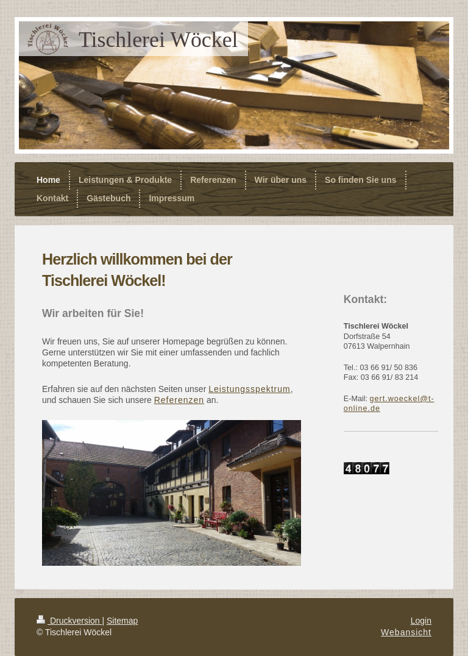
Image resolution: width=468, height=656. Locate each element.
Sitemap (122, 621)
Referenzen (179, 400)
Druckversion (69, 621)
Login (421, 621)
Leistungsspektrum (249, 389)
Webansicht (406, 632)
